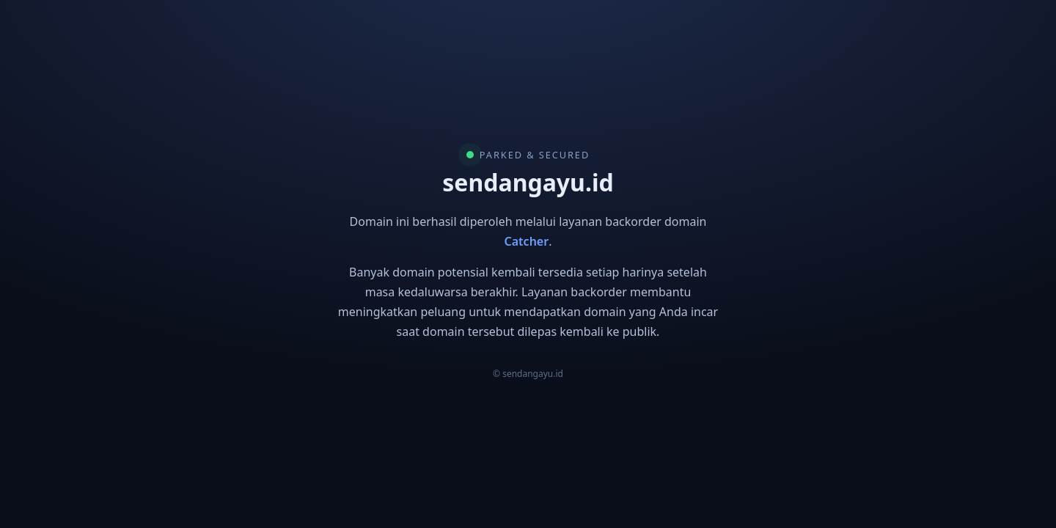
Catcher (527, 241)
